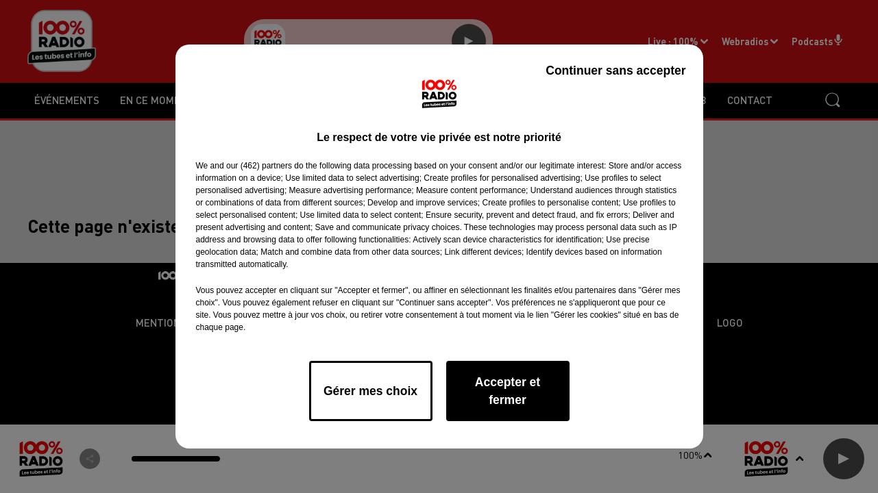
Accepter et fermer (507, 391)
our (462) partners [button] (259, 165)
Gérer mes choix (370, 391)
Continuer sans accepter (615, 70)
